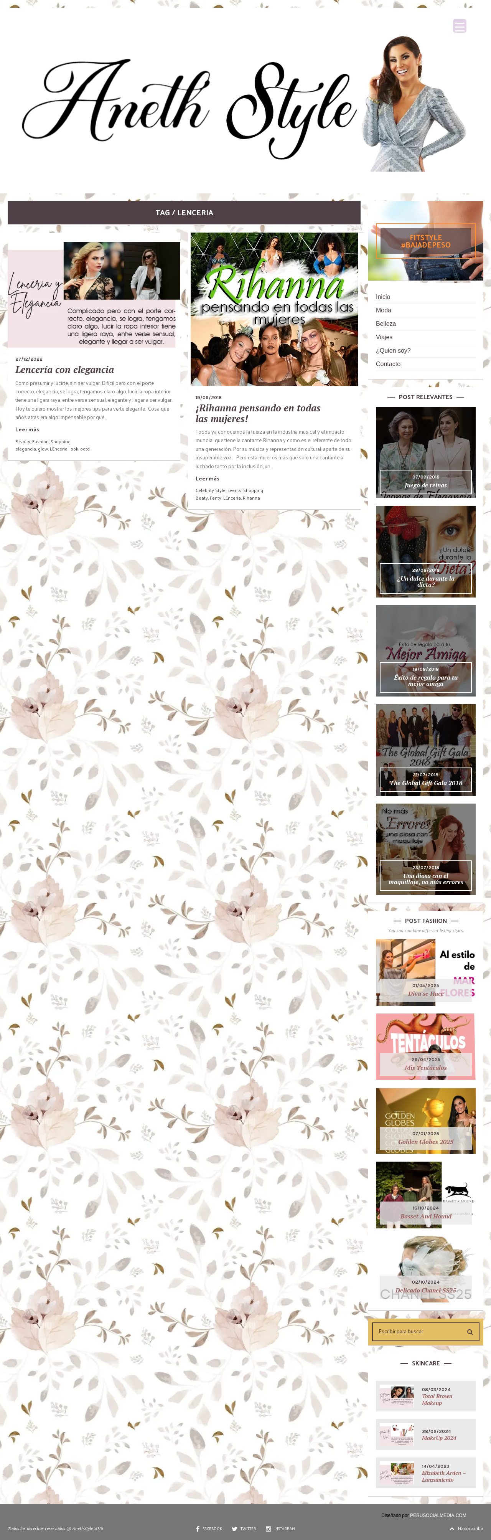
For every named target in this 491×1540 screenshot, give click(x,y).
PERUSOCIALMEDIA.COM (438, 1515)
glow (43, 448)
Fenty (215, 498)
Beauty (22, 441)
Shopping (61, 441)
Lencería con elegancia (64, 369)
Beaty (202, 498)
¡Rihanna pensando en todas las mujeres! (258, 413)
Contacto (388, 364)
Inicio (383, 297)
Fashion (40, 441)
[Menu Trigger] (459, 26)
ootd (85, 448)
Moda (383, 310)
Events (234, 490)
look (73, 448)
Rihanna (251, 498)
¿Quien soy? (393, 350)
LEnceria (59, 448)
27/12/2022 (29, 359)
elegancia (25, 448)
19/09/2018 (209, 397)
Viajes (384, 337)
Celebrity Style (211, 490)
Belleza (386, 323)
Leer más (27, 429)
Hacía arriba (466, 1528)
